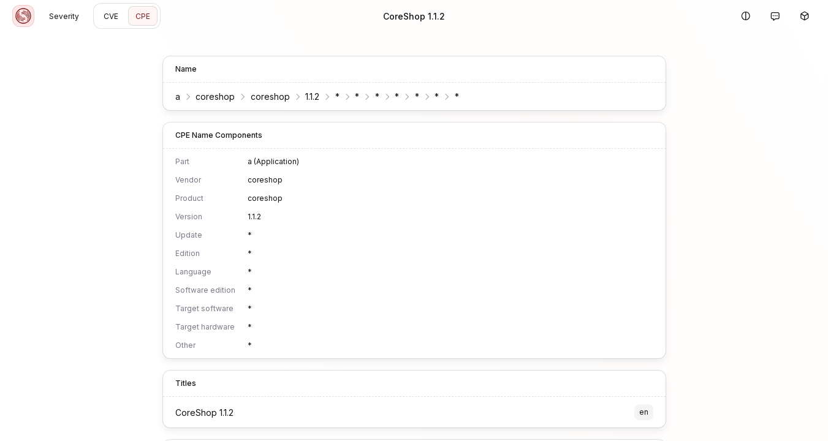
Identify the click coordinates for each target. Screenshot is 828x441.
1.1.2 (312, 96)
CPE (142, 16)
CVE (111, 16)
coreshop (215, 96)
